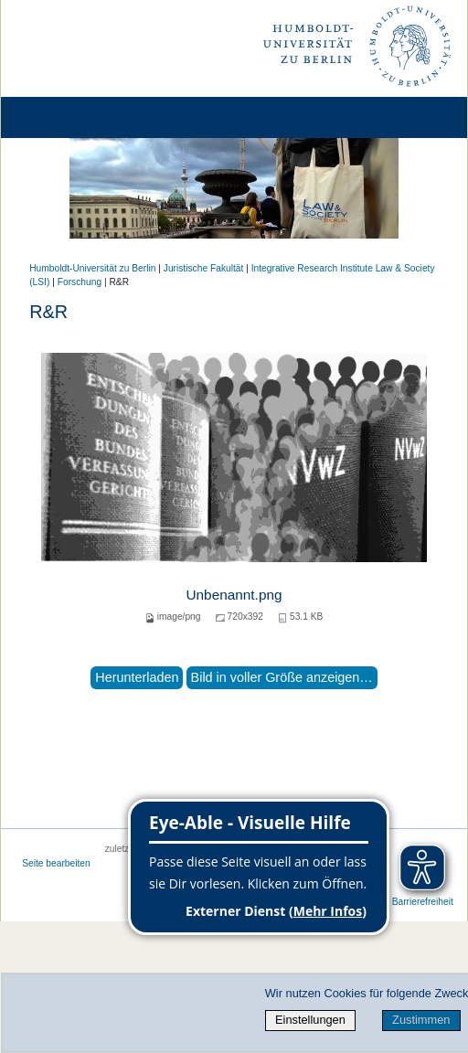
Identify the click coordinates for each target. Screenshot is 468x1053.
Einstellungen (310, 1019)
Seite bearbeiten (56, 863)
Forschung (79, 282)
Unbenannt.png (234, 594)
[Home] (66, 117)
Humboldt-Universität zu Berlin (92, 268)
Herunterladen (136, 677)
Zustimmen (421, 1019)
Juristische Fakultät (204, 268)
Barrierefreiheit (422, 902)
